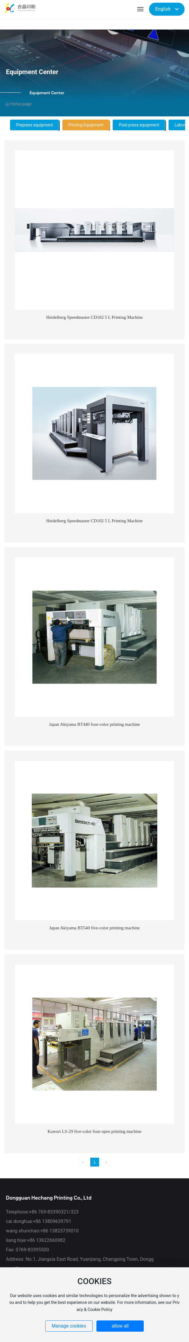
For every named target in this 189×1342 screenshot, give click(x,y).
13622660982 (50, 1240)
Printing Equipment (86, 125)
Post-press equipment (139, 125)
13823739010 (64, 1231)
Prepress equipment (34, 125)
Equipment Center (32, 72)
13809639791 (56, 1221)
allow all (120, 1325)
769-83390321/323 (58, 1212)
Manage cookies (68, 1325)
